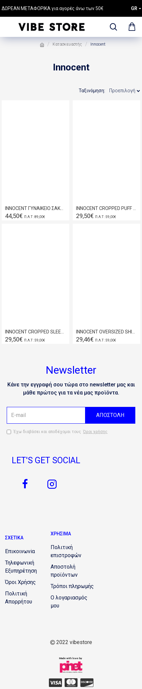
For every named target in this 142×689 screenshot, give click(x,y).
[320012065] (20, 582)
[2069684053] (86, 683)
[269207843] (73, 602)
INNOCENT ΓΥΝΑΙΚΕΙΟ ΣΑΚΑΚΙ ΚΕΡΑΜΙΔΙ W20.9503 (35, 208)
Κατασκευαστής (67, 44)
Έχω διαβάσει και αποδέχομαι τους (58, 432)
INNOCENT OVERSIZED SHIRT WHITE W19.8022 (106, 331)
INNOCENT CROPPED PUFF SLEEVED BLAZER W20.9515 (106, 208)
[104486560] (72, 586)
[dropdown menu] (112, 27)
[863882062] (52, 484)
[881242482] (73, 571)
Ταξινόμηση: (92, 90)
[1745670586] (71, 683)
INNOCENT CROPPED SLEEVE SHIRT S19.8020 (35, 331)
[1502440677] (20, 551)
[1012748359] (28, 567)
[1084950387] (73, 551)
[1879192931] (55, 683)
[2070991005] (25, 484)
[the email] (71, 415)
